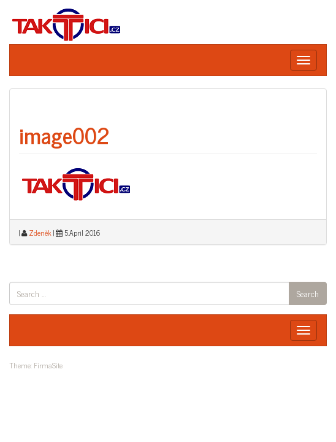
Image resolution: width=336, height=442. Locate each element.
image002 (64, 135)
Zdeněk (40, 233)
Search (308, 293)
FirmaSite (48, 365)
